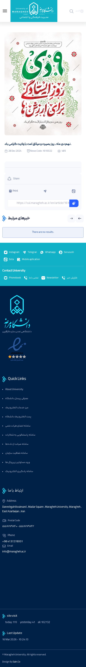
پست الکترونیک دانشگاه (18, 417)
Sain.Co (16, 662)
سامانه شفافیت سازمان (16, 453)
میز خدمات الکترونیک (16, 408)
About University (14, 389)
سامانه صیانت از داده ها (16, 444)
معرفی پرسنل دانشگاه (16, 398)
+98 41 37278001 (12, 542)
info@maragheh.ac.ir (14, 552)
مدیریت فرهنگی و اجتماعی (33, 17)
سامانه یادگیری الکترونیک (19, 471)
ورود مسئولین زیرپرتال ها (17, 462)
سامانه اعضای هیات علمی (18, 426)
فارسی (78, 10)
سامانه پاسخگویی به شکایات (20, 435)
